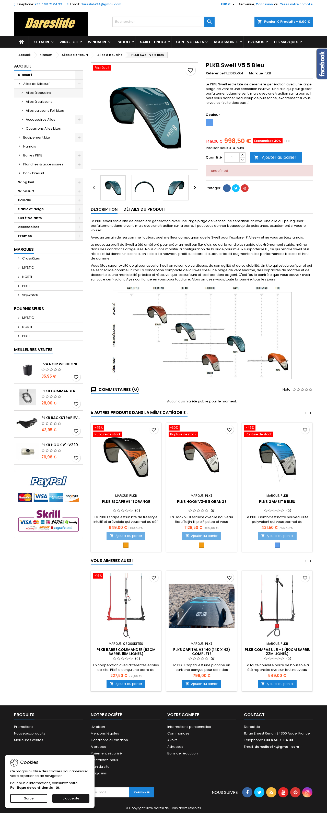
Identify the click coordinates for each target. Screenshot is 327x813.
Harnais (29, 146)
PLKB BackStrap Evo (61, 418)
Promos (256, 41)
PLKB (25, 286)
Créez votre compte (295, 4)
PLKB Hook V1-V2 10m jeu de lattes (61, 445)
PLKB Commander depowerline (61, 391)
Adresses (175, 746)
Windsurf (97, 41)
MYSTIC (27, 267)
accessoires (226, 41)
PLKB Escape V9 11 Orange (126, 501)
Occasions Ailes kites (43, 128)
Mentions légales (105, 733)
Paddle (123, 41)
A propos (98, 746)
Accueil (22, 66)
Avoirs (172, 740)
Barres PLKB (32, 155)
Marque (256, 73)
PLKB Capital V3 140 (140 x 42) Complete (201, 651)
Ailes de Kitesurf (36, 83)
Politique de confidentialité (34, 787)
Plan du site (100, 766)
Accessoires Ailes (40, 119)
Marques (24, 249)
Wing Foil (69, 41)
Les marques (286, 41)
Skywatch (29, 295)
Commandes (178, 733)
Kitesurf (41, 41)
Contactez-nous (104, 760)
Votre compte (183, 715)
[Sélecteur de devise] (228, 4)
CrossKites (30, 258)
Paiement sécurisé (106, 753)
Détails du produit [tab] (144, 209)
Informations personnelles (189, 726)
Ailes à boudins (38, 92)
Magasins (99, 773)
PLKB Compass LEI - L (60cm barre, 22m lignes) (277, 651)
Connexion (264, 4)
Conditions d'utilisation (109, 740)
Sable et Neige (153, 41)
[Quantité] (232, 157)
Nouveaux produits (29, 733)
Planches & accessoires (43, 164)
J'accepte (71, 798)
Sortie (29, 798)
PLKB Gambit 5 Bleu (277, 501)
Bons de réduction (182, 753)
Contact (254, 715)
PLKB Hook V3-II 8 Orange (201, 501)
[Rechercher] (163, 22)
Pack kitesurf (33, 173)
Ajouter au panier (275, 157)
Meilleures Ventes (33, 350)
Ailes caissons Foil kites (45, 110)
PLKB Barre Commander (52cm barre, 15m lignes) (126, 651)
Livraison (98, 726)
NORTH (27, 276)
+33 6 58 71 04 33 (48, 4)
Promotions (23, 726)
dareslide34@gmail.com (100, 4)
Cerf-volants (190, 41)
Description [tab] (104, 209)
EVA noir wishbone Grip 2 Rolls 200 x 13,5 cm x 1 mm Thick (61, 364)
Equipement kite (36, 137)
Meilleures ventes (28, 740)
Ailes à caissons (39, 101)
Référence (215, 73)
